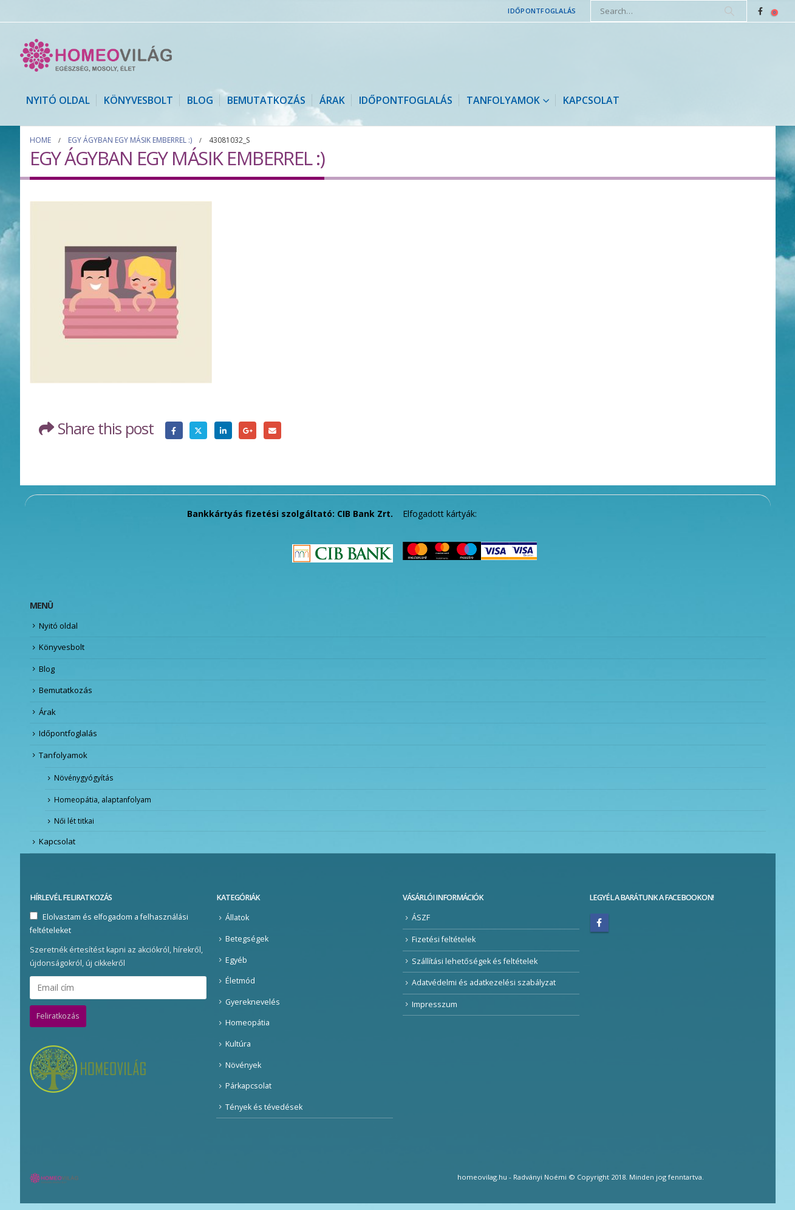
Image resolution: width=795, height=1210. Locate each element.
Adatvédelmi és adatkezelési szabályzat (484, 989)
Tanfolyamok (503, 100)
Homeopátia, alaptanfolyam (105, 804)
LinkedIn (223, 430)
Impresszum (434, 1010)
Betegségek (246, 945)
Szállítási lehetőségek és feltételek (474, 967)
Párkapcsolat (248, 1092)
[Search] (729, 11)
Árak (332, 100)
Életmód (240, 987)
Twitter (198, 430)
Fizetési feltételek (444, 945)
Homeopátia (247, 1029)
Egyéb (236, 966)
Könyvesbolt (138, 100)
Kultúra (238, 1050)
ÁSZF (421, 924)
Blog (200, 100)
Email (272, 430)
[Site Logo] (96, 55)
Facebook (174, 430)
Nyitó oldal (58, 100)
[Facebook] (760, 10)
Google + (247, 430)
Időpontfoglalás (542, 10)
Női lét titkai (75, 826)
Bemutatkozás (266, 100)
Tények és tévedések (263, 1113)
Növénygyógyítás (86, 782)
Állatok (237, 924)
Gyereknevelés (252, 1008)
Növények (243, 1071)
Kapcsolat (591, 100)
